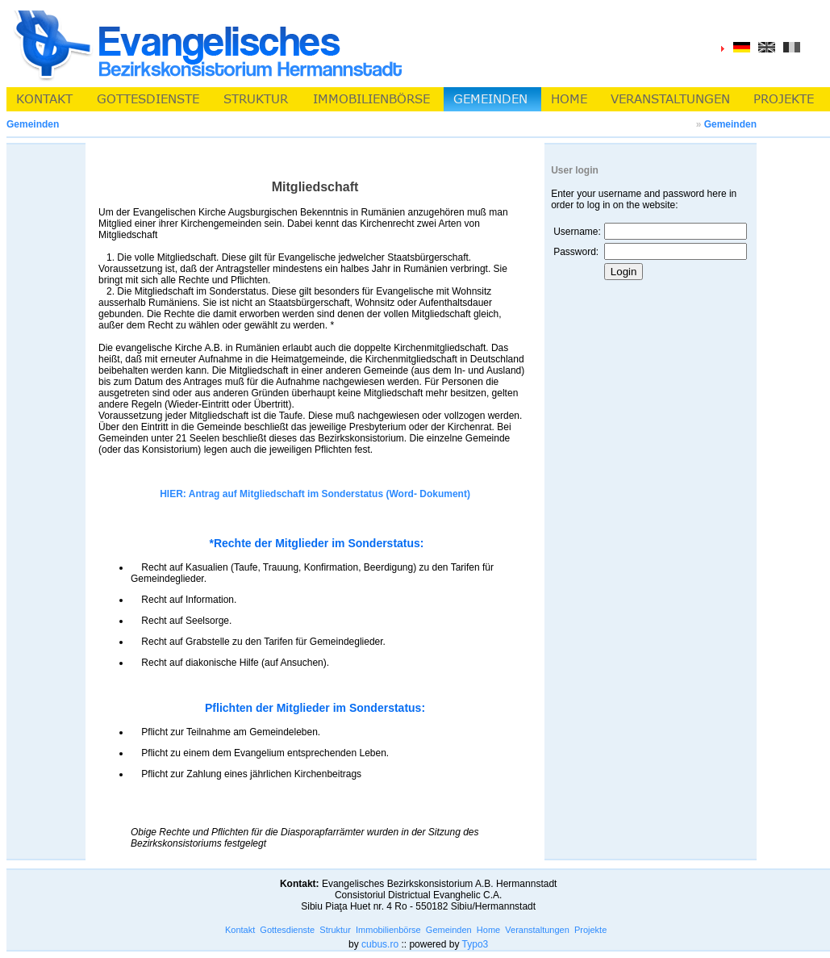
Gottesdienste (287, 930)
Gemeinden (730, 124)
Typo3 (475, 944)
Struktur (335, 930)
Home (488, 930)
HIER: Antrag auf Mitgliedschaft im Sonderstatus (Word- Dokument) (315, 494)
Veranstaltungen (537, 930)
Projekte (590, 930)
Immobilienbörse (388, 930)
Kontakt (240, 930)
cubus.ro (379, 944)
